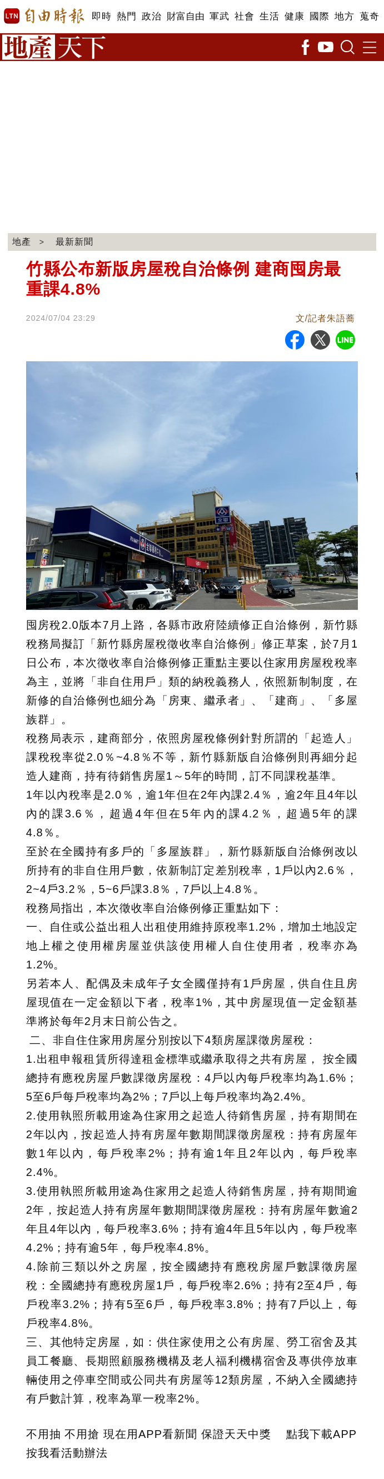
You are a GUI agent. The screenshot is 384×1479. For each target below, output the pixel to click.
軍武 (219, 16)
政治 (151, 16)
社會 (244, 16)
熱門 (126, 16)
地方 (344, 16)
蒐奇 (369, 16)
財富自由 (185, 16)
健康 (294, 16)
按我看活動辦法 (67, 1453)
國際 (319, 16)
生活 (269, 16)
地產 (21, 241)
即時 (101, 16)
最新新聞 (74, 241)
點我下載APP (321, 1434)
